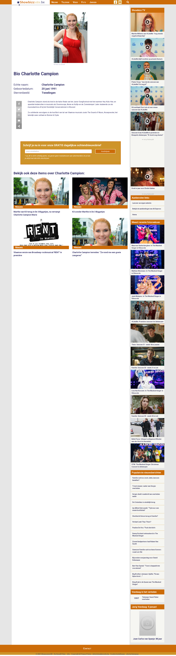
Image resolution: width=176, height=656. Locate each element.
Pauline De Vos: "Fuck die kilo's (143, 528)
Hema (134, 214)
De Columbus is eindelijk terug (143, 502)
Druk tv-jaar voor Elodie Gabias (143, 188)
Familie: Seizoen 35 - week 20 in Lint (145, 416)
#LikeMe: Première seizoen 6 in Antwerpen (147, 322)
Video (75, 2)
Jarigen (92, 2)
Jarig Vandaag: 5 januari (144, 607)
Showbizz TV (138, 10)
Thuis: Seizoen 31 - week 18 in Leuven (145, 344)
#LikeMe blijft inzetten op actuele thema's (147, 59)
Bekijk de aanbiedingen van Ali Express (146, 209)
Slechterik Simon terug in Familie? (145, 516)
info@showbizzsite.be (100, 654)
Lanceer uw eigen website (141, 203)
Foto (83, 2)
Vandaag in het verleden (144, 592)
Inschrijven (105, 151)
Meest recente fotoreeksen (146, 222)
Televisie (65, 2)
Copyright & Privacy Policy (81, 654)
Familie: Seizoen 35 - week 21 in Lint (145, 368)
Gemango (135, 654)
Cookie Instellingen (117, 654)
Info (68, 654)
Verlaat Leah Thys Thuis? (141, 522)
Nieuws (55, 2)
